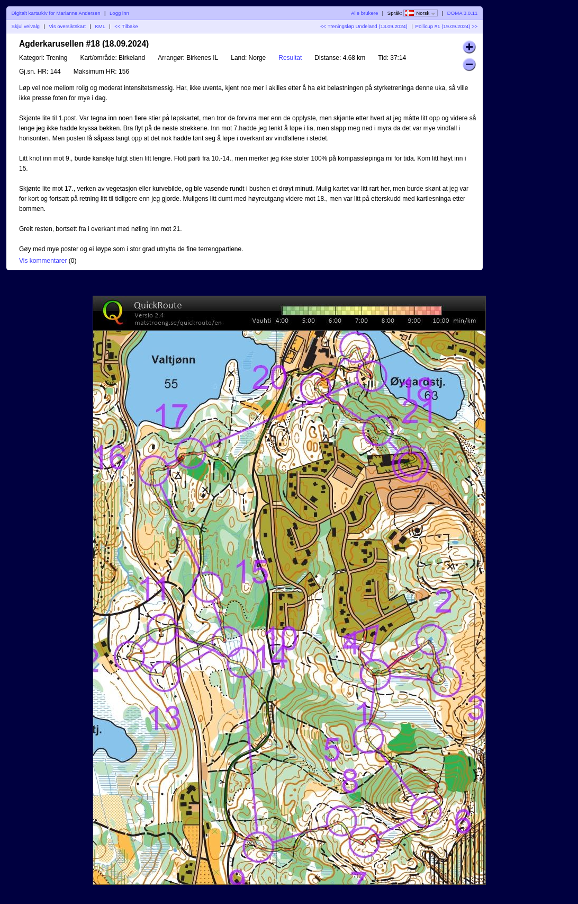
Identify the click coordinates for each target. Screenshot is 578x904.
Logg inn (119, 13)
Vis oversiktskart (67, 26)
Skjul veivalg (26, 26)
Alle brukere (364, 13)
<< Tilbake (126, 26)
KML (100, 26)
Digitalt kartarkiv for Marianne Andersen (56, 13)
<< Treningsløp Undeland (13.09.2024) (364, 26)
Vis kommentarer (43, 260)
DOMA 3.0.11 (462, 13)
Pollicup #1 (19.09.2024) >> (447, 26)
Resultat (290, 57)
